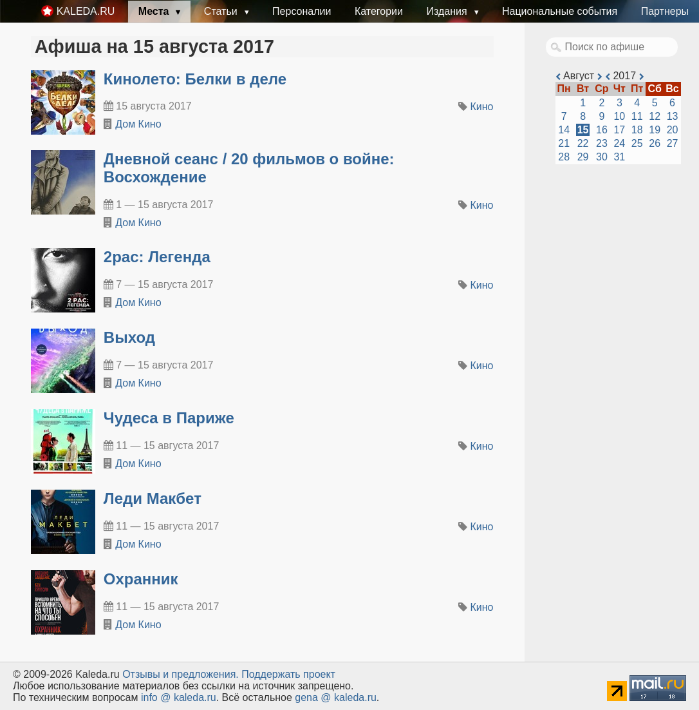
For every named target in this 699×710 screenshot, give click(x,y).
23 (602, 143)
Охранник (141, 579)
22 (583, 143)
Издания (448, 11)
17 (619, 129)
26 (654, 143)
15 (583, 129)
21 (564, 143)
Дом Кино (138, 124)
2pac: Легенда (157, 256)
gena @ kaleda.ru (336, 697)
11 (637, 116)
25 (637, 143)
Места (155, 11)
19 (654, 129)
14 (564, 129)
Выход (129, 337)
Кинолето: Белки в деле (195, 79)
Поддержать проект (288, 674)
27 (672, 143)
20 (672, 129)
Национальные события (559, 11)
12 (654, 116)
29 (583, 156)
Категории (379, 11)
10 (619, 116)
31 (619, 156)
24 (619, 143)
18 (637, 129)
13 (672, 116)
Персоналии (301, 11)
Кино (482, 106)
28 (564, 156)
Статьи (222, 11)
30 (602, 156)
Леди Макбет (152, 498)
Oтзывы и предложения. (180, 674)
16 (602, 129)
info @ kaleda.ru (178, 697)
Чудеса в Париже (169, 418)
